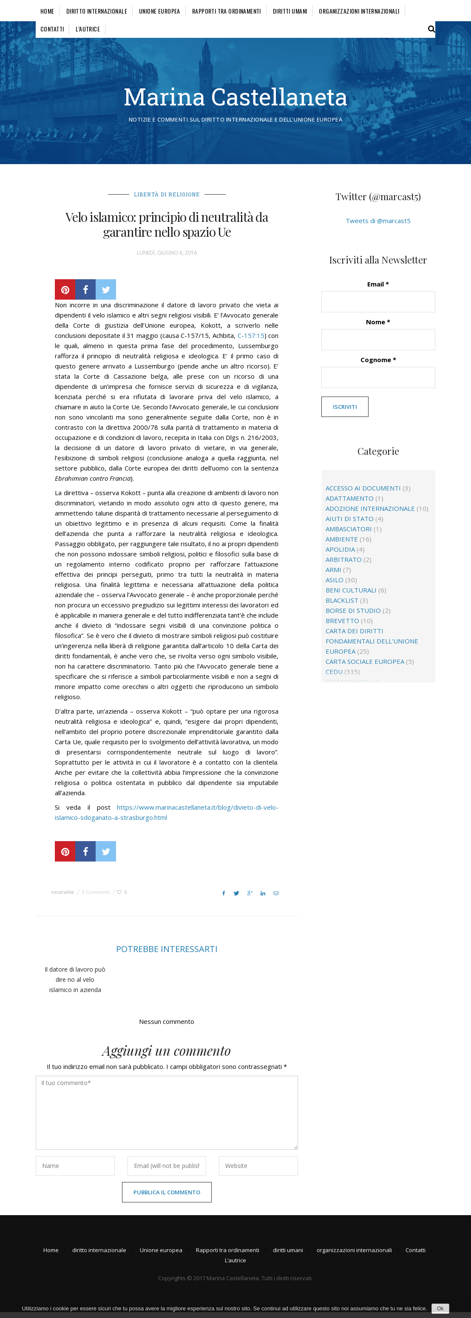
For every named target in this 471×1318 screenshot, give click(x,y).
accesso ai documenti (363, 494)
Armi (333, 575)
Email (378, 289)
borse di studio (353, 616)
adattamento (350, 504)
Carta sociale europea (365, 667)
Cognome (378, 365)
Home (47, 10)
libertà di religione (167, 199)
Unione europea (159, 10)
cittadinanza (349, 687)
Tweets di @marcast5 (378, 226)
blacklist (342, 606)
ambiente (342, 545)
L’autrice (88, 28)
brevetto (342, 626)
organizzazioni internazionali (359, 10)
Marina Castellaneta (235, 98)
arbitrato (344, 565)
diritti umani (290, 10)
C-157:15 (251, 341)
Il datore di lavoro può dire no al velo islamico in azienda (75, 985)
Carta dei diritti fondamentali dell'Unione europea (372, 646)
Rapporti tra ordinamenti (226, 10)
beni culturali (351, 596)
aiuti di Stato (350, 524)
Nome (378, 327)
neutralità (62, 897)
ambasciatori (349, 534)
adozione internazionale (370, 514)
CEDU (334, 677)
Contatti (52, 28)
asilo (334, 585)
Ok (440, 1309)
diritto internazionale (96, 10)
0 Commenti (96, 897)
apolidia (340, 555)
